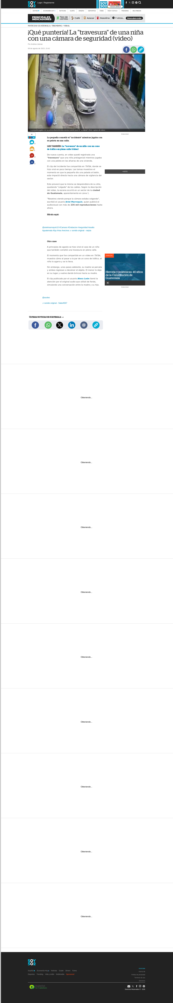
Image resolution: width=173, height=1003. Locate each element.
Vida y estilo (112, 11)
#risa (59, 230)
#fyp (54, 230)
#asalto (91, 227)
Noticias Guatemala (39, 26)
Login (39, 3)
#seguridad (83, 227)
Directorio (142, 981)
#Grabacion (73, 227)
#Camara (63, 227)
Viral (67, 26)
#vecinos (65, 230)
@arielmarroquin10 (50, 227)
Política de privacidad (138, 975)
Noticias (62, 11)
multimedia (137, 11)
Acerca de (142, 971)
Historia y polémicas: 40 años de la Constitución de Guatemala (124, 275)
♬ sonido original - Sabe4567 (54, 303)
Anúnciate (142, 968)
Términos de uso (139, 978)
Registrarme (49, 3)
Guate (72, 11)
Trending (125, 11)
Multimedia (60, 974)
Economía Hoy (49, 11)
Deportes (92, 11)
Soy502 (36, 11)
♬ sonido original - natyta (80, 230)
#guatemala (47, 230)
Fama (102, 11)
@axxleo (46, 298)
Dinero (81, 11)
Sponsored (70, 974)
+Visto (125, 171)
